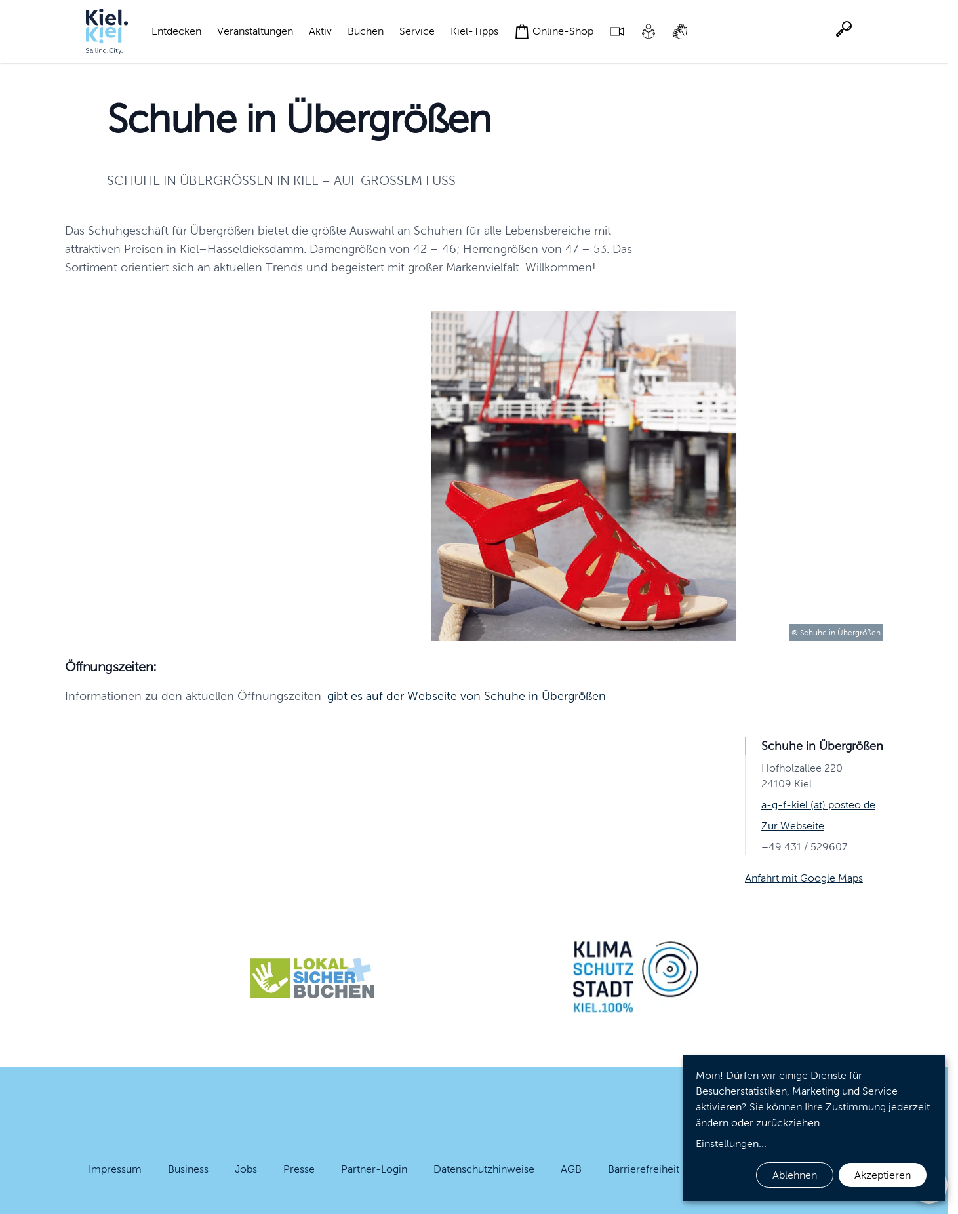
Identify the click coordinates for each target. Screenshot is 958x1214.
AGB (571, 1169)
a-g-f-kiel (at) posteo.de (818, 804)
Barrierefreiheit (643, 1169)
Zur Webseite (792, 825)
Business (188, 1169)
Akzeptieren (882, 1175)
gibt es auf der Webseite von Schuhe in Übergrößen (466, 696)
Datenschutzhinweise (483, 1169)
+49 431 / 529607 (804, 846)
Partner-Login (374, 1169)
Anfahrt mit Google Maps (804, 878)
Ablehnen (794, 1175)
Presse (299, 1169)
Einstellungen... (731, 1143)
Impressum (115, 1169)
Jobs (246, 1169)
